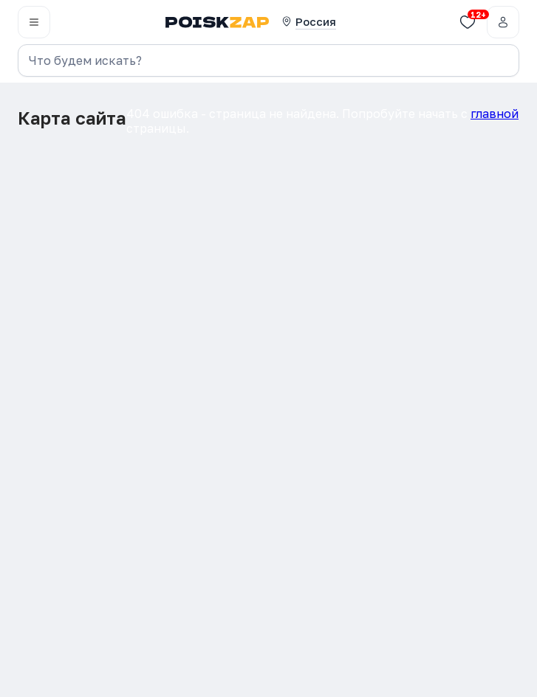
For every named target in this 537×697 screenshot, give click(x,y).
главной (495, 113)
